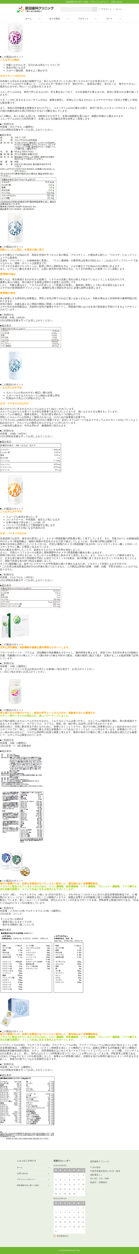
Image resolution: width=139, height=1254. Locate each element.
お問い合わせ (116, 2)
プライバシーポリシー (99, 2)
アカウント (106, 9)
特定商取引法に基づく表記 (77, 2)
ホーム (28, 19)
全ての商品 (54, 19)
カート (118, 9)
